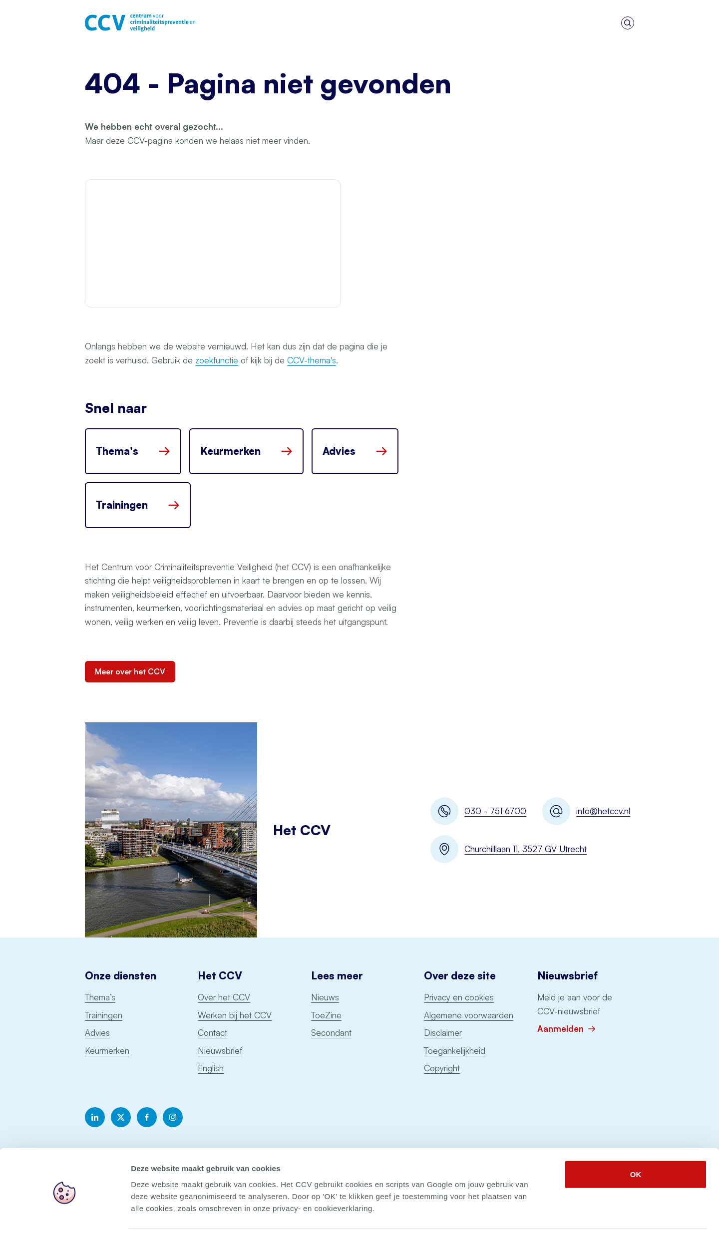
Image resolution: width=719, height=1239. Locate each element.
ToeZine (326, 1015)
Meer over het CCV (130, 671)
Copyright (442, 1068)
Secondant (331, 1032)
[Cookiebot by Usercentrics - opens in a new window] (64, 1219)
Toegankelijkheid (454, 1050)
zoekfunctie (216, 360)
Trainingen (103, 1015)
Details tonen (539, 1219)
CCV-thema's (311, 360)
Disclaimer (443, 1032)
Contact (212, 1032)
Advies (97, 1032)
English (211, 1068)
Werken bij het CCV (235, 1015)
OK (636, 1145)
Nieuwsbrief (220, 1050)
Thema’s (100, 997)
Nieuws (325, 997)
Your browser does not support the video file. (213, 243)
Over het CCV (224, 997)
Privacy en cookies (459, 997)
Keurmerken (107, 1050)
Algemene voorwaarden (468, 1015)
